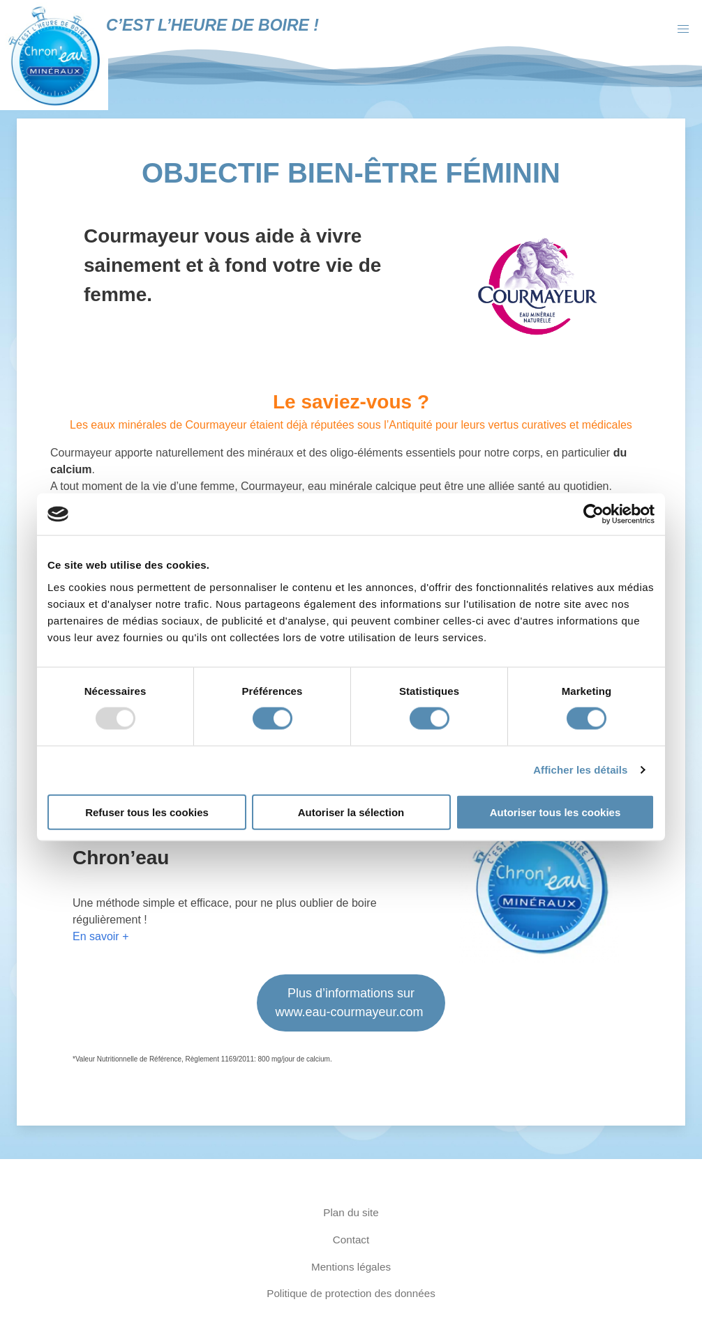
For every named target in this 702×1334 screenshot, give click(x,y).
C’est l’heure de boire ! (212, 25)
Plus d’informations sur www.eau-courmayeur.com (350, 1002)
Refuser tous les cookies (147, 812)
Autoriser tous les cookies (555, 812)
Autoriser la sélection (351, 812)
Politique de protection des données (351, 1293)
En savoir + (100, 936)
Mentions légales (351, 1267)
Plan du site (350, 1212)
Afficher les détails (580, 770)
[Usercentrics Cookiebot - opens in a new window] (593, 514)
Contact (351, 1239)
